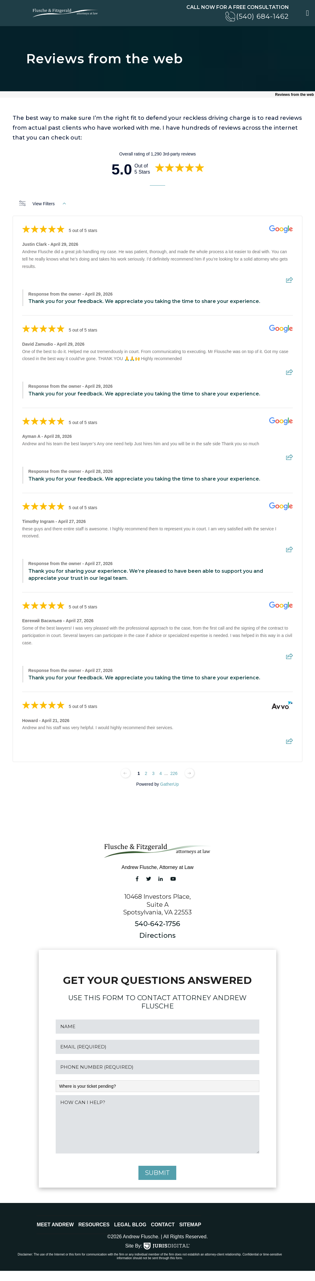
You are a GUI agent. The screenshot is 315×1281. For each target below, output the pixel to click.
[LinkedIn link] (160, 879)
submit (157, 1183)
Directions (157, 936)
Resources (94, 1234)
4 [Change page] (160, 774)
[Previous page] (125, 774)
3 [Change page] (153, 774)
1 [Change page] (139, 774)
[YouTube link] (173, 879)
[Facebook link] (137, 879)
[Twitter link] (148, 879)
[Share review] (289, 282)
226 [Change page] (173, 774)
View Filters (42, 204)
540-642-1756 (157, 925)
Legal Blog (130, 1234)
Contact (163, 1234)
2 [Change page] (146, 774)
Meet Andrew (55, 1234)
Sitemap (190, 1234)
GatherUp (169, 785)
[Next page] (189, 774)
